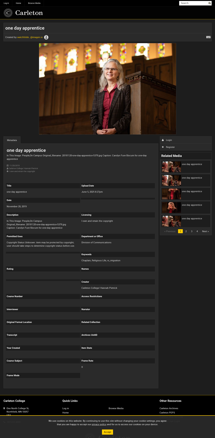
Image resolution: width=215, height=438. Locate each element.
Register (168, 146)
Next (205, 231)
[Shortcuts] (208, 36)
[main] (108, 207)
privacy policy (99, 424)
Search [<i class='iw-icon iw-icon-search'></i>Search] (210, 3)
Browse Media (34, 3)
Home (18, 3)
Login (167, 139)
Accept (107, 431)
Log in (6, 3)
